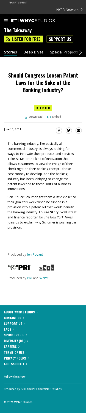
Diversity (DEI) (16, 340)
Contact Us (14, 317)
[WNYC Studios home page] (38, 21)
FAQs (9, 329)
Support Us (60, 39)
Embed (53, 117)
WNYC (44, 278)
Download (33, 117)
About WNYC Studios (21, 312)
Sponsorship (15, 334)
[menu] (6, 21)
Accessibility (15, 363)
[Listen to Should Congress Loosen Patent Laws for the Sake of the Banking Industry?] (43, 108)
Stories (10, 52)
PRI (29, 278)
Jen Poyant (35, 254)
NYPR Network (69, 9)
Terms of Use (15, 352)
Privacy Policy (16, 358)
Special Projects (64, 52)
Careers (11, 346)
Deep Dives (34, 52)
